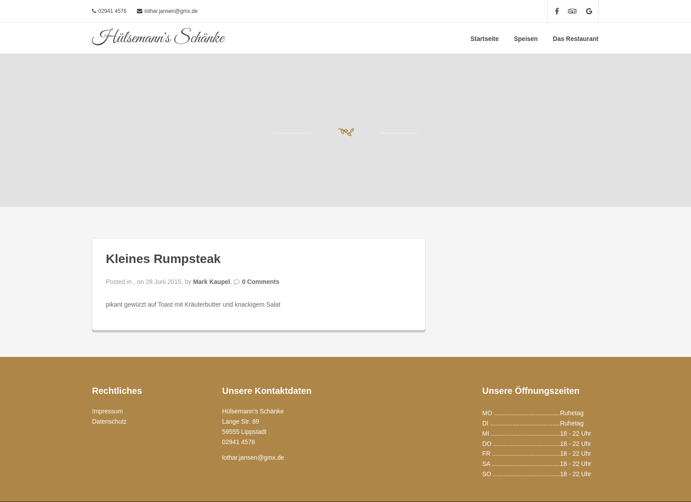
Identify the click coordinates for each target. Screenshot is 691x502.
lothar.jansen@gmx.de (171, 11)
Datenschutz (109, 421)
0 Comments (260, 281)
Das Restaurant (576, 38)
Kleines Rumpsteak (163, 259)
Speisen (526, 38)
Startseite (484, 38)
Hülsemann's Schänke (158, 38)
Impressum (107, 411)
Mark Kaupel (211, 281)
